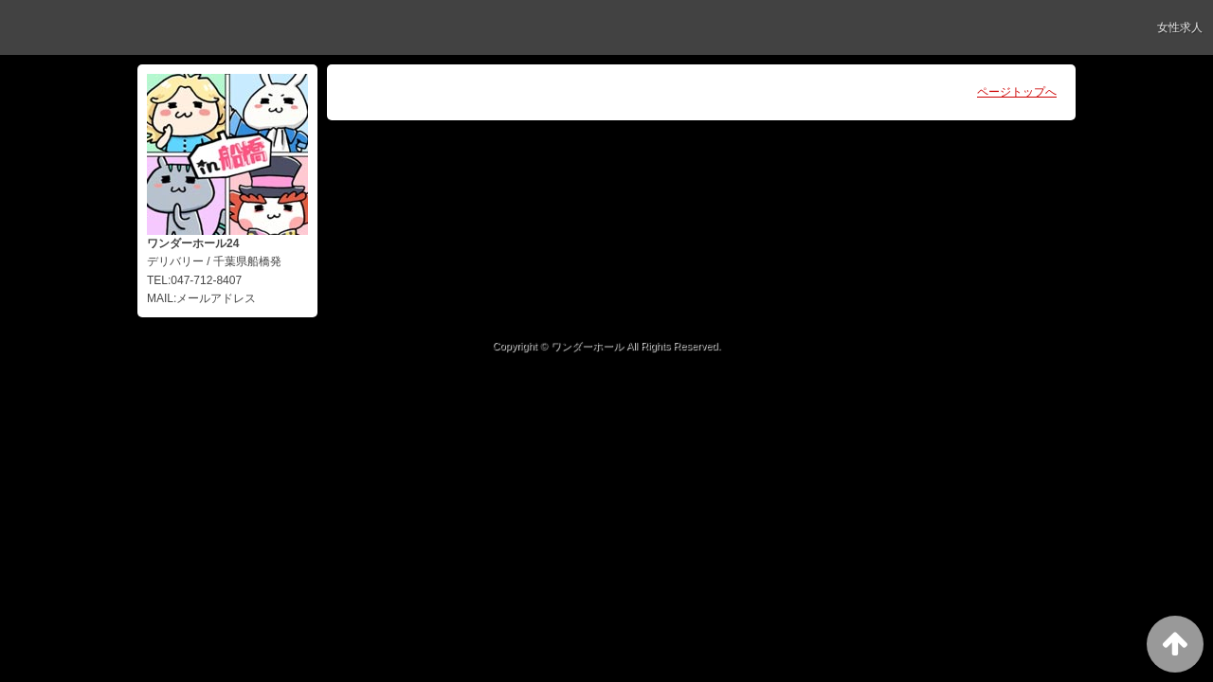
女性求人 (1180, 27)
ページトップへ (1017, 92)
